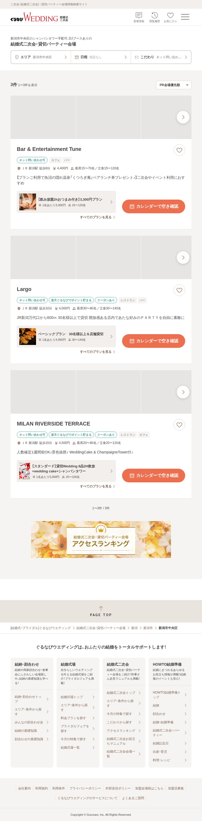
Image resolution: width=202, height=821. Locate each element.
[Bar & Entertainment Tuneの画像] (101, 117)
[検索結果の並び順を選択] (173, 85)
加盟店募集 (176, 788)
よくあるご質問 (133, 798)
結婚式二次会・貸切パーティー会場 (101, 628)
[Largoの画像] (101, 257)
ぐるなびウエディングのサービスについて (88, 798)
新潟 (134, 628)
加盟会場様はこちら (149, 788)
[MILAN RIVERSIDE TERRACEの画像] (101, 392)
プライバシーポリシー (85, 788)
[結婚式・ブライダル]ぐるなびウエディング (41, 628)
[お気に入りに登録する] (179, 150)
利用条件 (58, 788)
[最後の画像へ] (183, 117)
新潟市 (148, 628)
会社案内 (24, 788)
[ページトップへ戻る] (101, 611)
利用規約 (41, 788)
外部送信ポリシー (118, 788)
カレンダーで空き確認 (153, 206)
